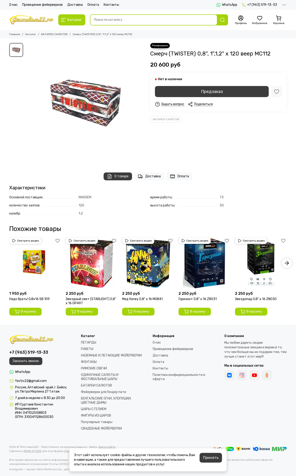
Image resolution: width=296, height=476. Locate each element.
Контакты (111, 5)
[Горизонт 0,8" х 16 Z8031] (204, 263)
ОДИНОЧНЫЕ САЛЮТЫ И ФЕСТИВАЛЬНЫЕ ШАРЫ (99, 377)
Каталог (30, 34)
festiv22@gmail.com (31, 381)
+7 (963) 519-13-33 (259, 5)
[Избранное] (260, 20)
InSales (69, 451)
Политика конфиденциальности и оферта (179, 377)
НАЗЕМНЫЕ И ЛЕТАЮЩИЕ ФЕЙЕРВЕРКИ (111, 355)
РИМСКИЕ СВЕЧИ (94, 368)
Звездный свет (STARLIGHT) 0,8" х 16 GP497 (91, 301)
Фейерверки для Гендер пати (103, 392)
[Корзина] (279, 20)
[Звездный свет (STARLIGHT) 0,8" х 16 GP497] (91, 263)
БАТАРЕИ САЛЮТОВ (54, 34)
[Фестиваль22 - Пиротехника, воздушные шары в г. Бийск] (31, 19)
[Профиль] (241, 20)
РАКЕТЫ (87, 349)
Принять (211, 457)
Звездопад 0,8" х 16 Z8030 (256, 299)
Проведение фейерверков (42, 5)
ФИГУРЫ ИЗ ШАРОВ (96, 416)
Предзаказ (212, 91)
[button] (287, 263)
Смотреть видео (25, 241)
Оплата (93, 5)
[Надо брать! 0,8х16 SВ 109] (35, 263)
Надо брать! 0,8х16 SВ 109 (29, 299)
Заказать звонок (26, 361)
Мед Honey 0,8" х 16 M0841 (142, 299)
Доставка (75, 5)
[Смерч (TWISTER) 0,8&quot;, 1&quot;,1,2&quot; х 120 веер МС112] (85, 103)
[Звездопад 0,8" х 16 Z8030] (261, 263)
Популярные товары (96, 422)
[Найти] (222, 19)
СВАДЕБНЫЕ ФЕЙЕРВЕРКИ (101, 428)
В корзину (25, 311)
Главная (14, 34)
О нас (13, 5)
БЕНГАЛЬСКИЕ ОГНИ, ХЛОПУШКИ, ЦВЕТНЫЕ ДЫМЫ (106, 400)
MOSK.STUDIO (33, 451)
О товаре (118, 176)
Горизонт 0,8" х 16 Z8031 (198, 299)
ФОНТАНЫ (89, 362)
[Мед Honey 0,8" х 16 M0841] (148, 263)
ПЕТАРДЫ (88, 342)
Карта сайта (107, 446)
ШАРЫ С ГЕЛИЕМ (93, 409)
